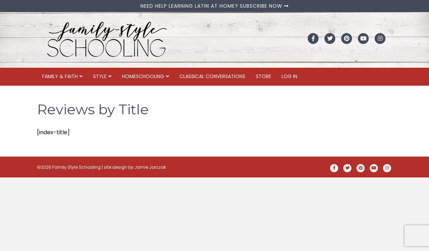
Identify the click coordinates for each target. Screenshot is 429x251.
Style (100, 76)
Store (263, 76)
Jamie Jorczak (150, 167)
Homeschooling (143, 76)
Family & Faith (60, 76)
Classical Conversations (212, 76)
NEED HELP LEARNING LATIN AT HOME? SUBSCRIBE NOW (214, 5)
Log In (289, 76)
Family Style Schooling (77, 167)
